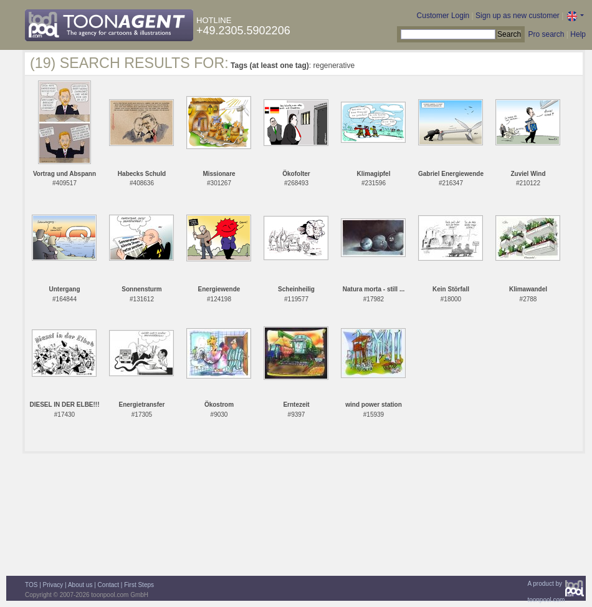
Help (578, 34)
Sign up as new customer (517, 15)
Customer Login (443, 15)
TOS (31, 584)
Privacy (53, 584)
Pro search (546, 34)
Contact (108, 584)
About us (80, 584)
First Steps (139, 584)
